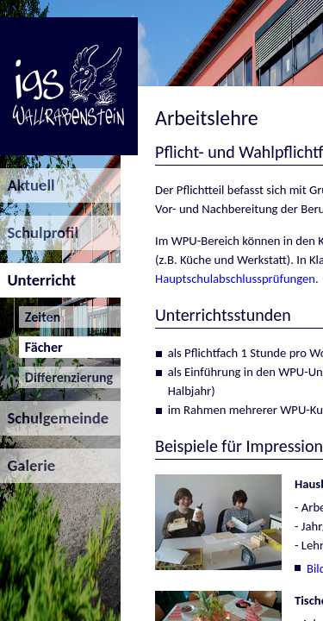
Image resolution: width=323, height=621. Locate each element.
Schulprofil (39, 232)
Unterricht (38, 280)
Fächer (41, 347)
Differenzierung (66, 377)
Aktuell (27, 185)
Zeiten (40, 317)
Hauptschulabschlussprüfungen (235, 278)
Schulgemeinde (54, 418)
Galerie (27, 465)
